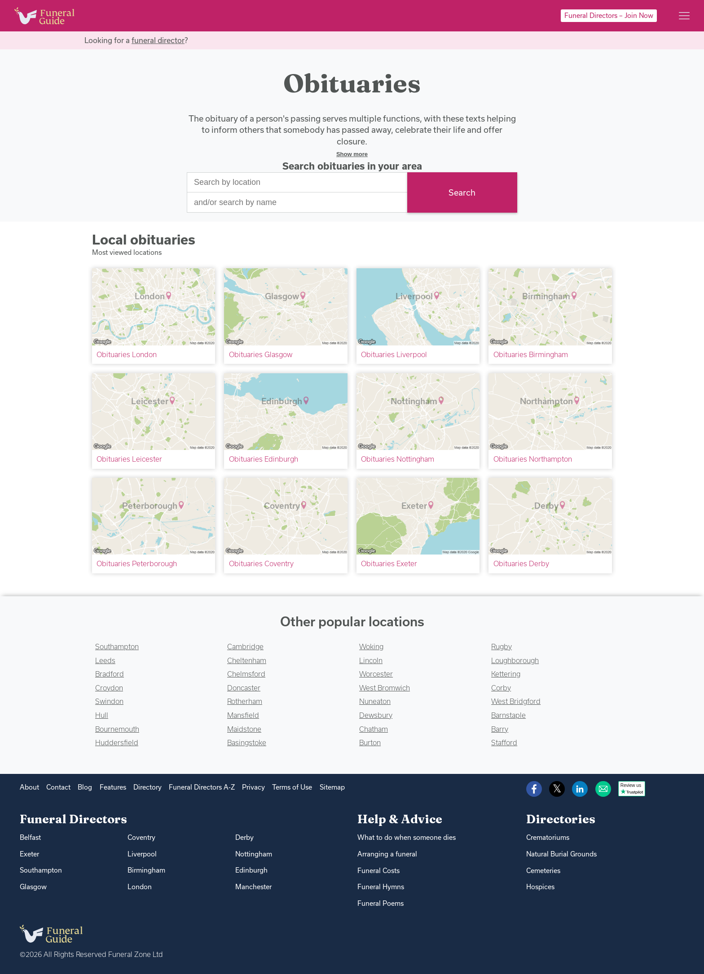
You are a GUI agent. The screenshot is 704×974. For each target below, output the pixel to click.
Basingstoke (246, 742)
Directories (560, 819)
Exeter (29, 854)
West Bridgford (516, 701)
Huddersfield (116, 742)
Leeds (105, 660)
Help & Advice (399, 819)
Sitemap (332, 787)
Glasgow (33, 887)
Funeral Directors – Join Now (608, 15)
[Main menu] (684, 15)
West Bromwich (384, 688)
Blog (85, 787)
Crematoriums (547, 837)
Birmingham (146, 870)
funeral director (158, 40)
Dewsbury (375, 715)
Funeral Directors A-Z (202, 787)
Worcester (376, 674)
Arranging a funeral (387, 854)
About (29, 787)
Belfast (30, 837)
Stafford (504, 742)
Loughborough (515, 660)
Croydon (109, 688)
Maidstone (244, 729)
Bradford (109, 674)
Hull (101, 715)
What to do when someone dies (406, 837)
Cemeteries (543, 870)
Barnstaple (508, 715)
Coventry (141, 837)
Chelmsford (246, 674)
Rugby (501, 646)
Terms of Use (292, 787)
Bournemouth (117, 729)
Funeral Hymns (380, 887)
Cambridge (245, 646)
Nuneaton (375, 701)
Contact (58, 787)
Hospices (540, 887)
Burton (370, 742)
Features (113, 787)
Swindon (109, 701)
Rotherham (244, 701)
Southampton (117, 646)
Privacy (253, 787)
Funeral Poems (380, 903)
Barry (499, 729)
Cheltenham (246, 660)
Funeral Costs (378, 870)
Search (462, 192)
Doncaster (243, 688)
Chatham (373, 729)
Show (352, 154)
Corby (501, 688)
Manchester (253, 887)
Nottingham (253, 854)
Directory (147, 787)
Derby (244, 837)
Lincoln (371, 660)
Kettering (505, 674)
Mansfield (243, 715)
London (140, 887)
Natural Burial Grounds (561, 854)
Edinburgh (251, 870)
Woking (371, 646)
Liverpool (142, 854)
